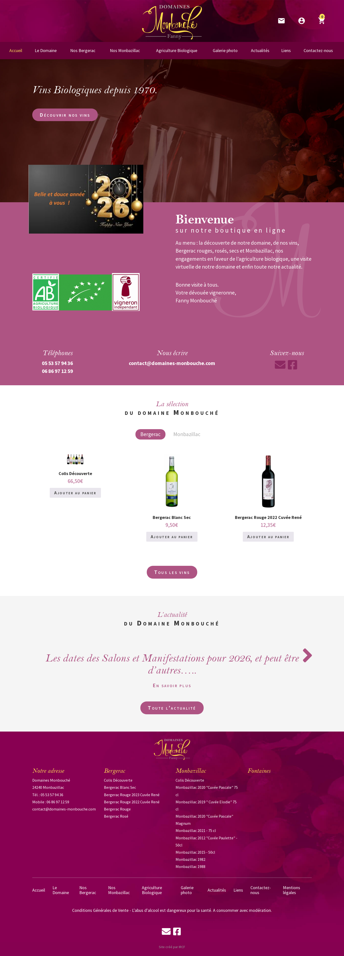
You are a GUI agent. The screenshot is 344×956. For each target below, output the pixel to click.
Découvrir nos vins (65, 114)
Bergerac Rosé (116, 816)
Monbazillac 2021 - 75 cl (196, 830)
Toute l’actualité (172, 707)
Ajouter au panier (75, 493)
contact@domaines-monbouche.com (64, 809)
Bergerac (150, 434)
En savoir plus (172, 685)
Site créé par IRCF (172, 947)
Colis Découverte (118, 780)
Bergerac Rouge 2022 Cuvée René (132, 801)
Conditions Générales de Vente (100, 910)
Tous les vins (172, 572)
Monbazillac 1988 (190, 866)
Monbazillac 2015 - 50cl (195, 852)
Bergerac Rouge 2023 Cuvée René (132, 794)
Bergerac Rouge (117, 809)
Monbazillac (186, 434)
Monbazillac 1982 (190, 859)
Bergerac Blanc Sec (120, 787)
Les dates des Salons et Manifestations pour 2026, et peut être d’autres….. (171, 664)
